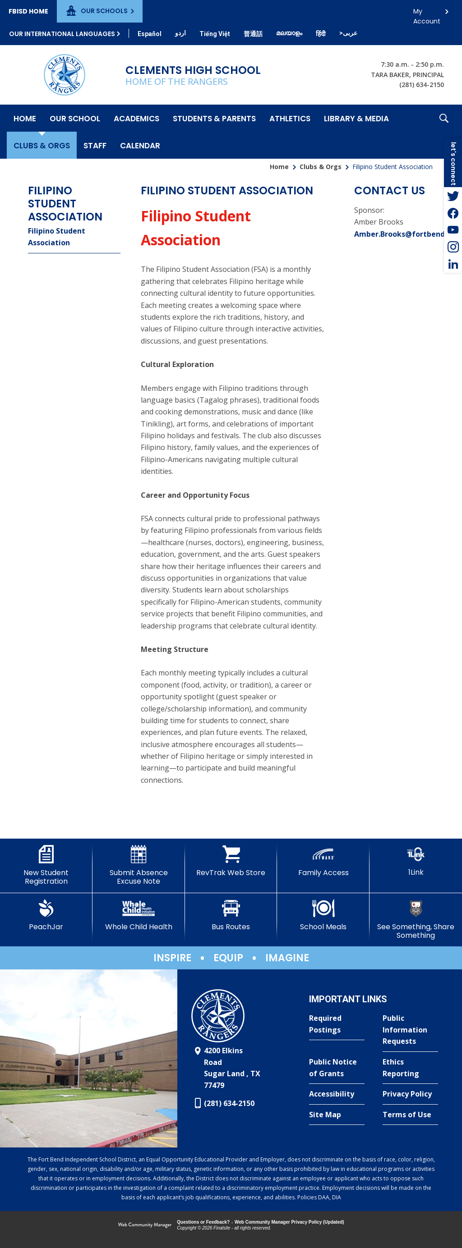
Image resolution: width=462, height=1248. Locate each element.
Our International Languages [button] (62, 33)
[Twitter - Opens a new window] (453, 196)
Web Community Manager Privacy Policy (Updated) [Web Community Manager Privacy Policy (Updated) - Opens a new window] (289, 1222)
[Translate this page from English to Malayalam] (289, 32)
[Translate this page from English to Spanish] (149, 33)
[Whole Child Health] (138, 915)
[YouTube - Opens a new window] (453, 230)
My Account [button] (426, 14)
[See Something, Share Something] (415, 919)
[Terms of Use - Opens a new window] (410, 1115)
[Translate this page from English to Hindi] (320, 33)
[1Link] (415, 861)
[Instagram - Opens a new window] (453, 247)
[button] (443, 132)
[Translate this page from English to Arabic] (348, 32)
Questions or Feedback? (203, 1222)
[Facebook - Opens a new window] (453, 213)
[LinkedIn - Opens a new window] (453, 264)
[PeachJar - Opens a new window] (46, 915)
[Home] (25, 118)
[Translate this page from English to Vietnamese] (215, 33)
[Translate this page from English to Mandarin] (253, 33)
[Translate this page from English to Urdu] (180, 32)
